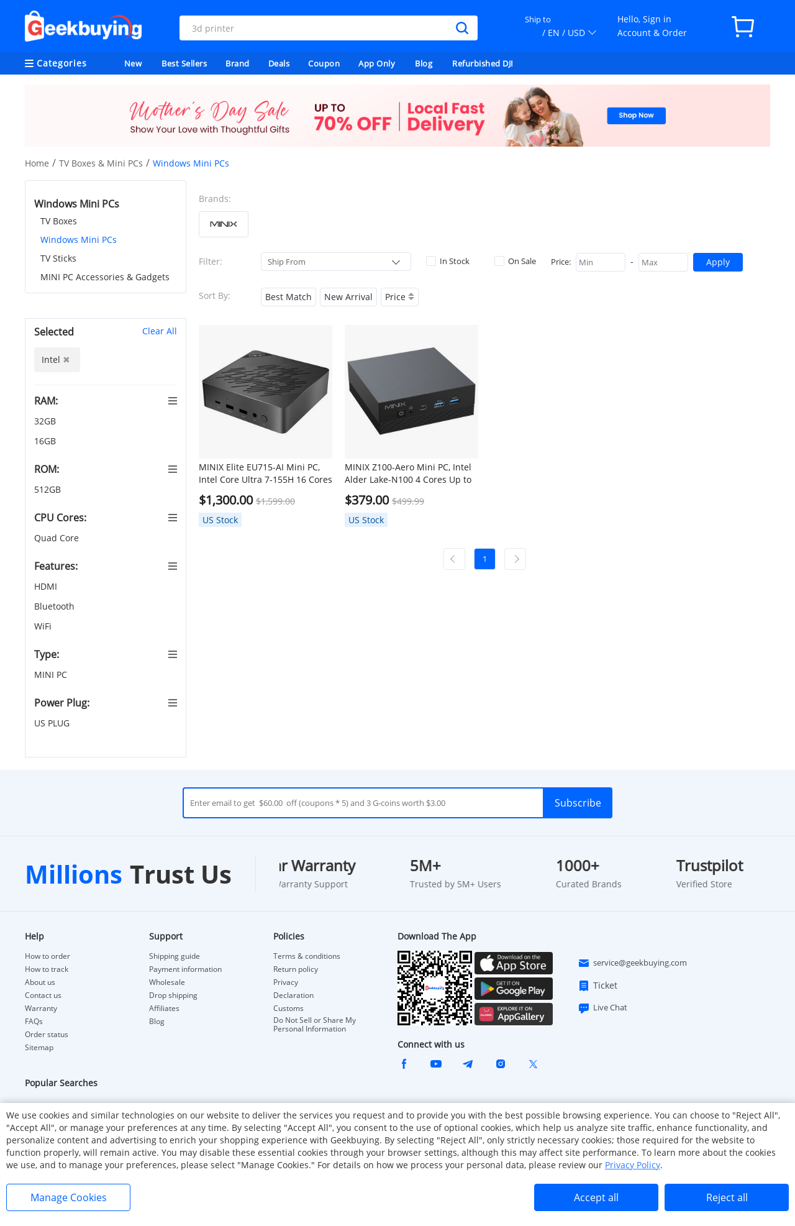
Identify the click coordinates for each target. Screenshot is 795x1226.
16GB (46, 441)
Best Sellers (184, 63)
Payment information (185, 969)
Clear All (159, 331)
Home (37, 163)
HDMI (47, 586)
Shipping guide (174, 956)
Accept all (596, 1197)
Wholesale (167, 982)
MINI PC (52, 674)
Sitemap (39, 1047)
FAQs (34, 1021)
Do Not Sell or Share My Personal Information (314, 1024)
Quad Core (57, 538)
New (133, 63)
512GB (48, 489)
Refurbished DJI (483, 63)
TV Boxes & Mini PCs (101, 163)
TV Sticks (58, 258)
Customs (288, 1008)
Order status (46, 1034)
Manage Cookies (68, 1197)
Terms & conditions (306, 956)
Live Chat (602, 1008)
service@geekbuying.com (632, 963)
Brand (237, 63)
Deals (279, 63)
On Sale (515, 261)
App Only (376, 63)
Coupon (324, 63)
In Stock (448, 261)
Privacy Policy (632, 1165)
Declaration (293, 995)
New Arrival (348, 297)
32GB (46, 421)
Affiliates (164, 1008)
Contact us (43, 995)
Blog (423, 63)
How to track (46, 969)
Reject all (727, 1197)
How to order (47, 956)
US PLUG (53, 723)
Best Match (288, 297)
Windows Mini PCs (78, 239)
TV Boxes (58, 221)
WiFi (44, 626)
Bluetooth (55, 606)
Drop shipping (173, 995)
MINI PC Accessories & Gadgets (105, 277)
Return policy (295, 969)
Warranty (41, 1008)
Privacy (285, 982)
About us (40, 982)
